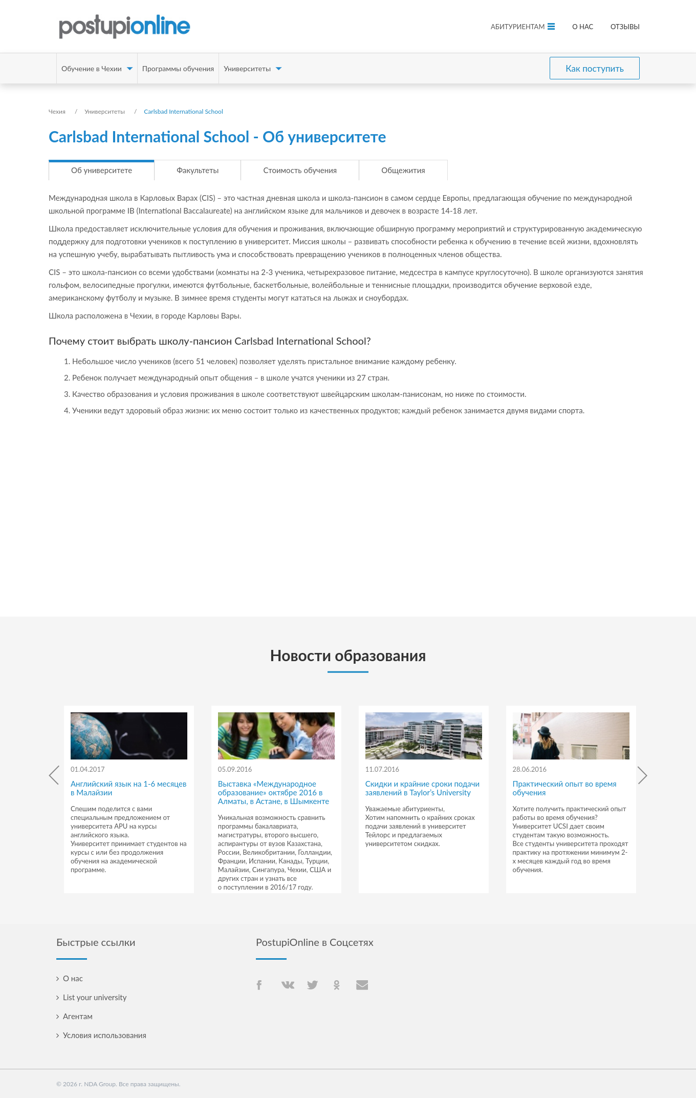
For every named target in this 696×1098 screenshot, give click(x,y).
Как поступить (595, 68)
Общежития (403, 170)
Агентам (78, 1016)
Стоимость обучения (300, 170)
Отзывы (625, 27)
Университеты (247, 68)
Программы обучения (178, 68)
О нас (582, 27)
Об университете (101, 170)
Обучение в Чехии (91, 68)
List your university (94, 997)
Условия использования (104, 1035)
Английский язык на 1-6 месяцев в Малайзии (128, 788)
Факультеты (198, 170)
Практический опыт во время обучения (565, 788)
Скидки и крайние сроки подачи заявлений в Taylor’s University (422, 788)
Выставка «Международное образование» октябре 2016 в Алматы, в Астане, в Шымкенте (273, 792)
